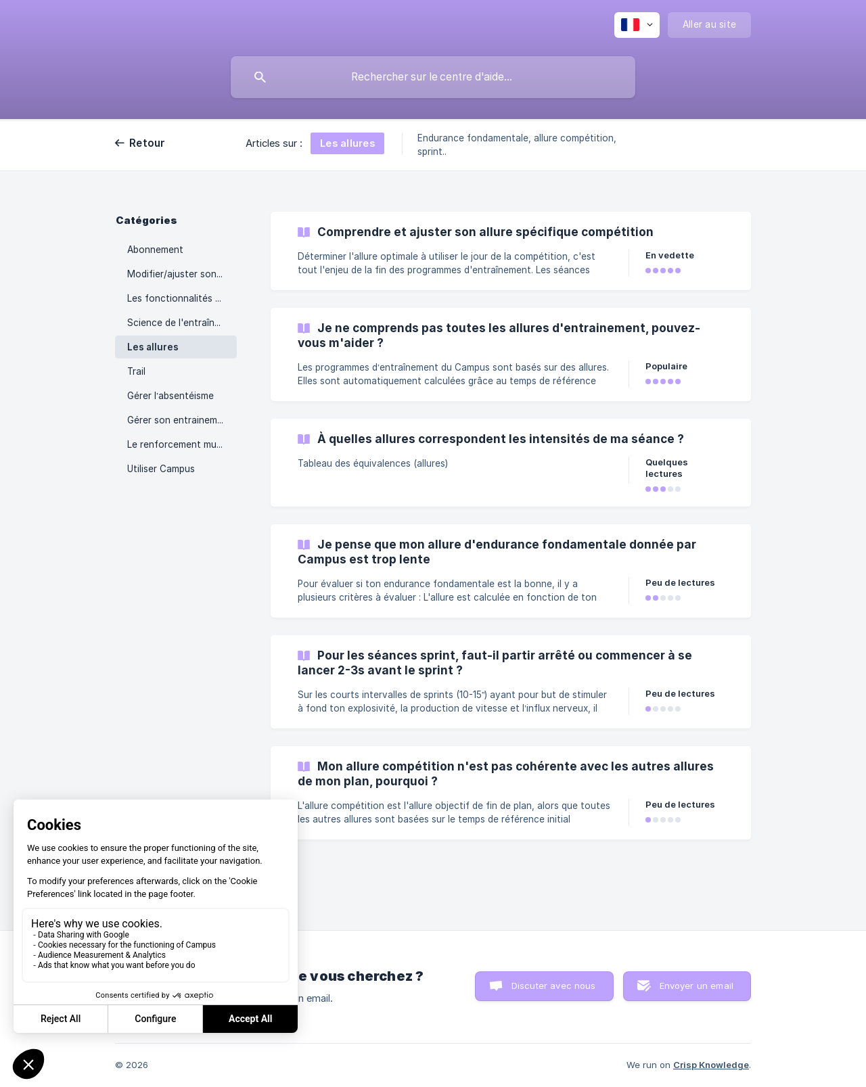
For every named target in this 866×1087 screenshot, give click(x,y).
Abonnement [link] (155, 249)
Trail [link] (136, 371)
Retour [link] (147, 143)
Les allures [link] (153, 347)
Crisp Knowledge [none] (711, 1064)
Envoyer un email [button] (696, 985)
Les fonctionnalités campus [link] (182, 298)
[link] (511, 251)
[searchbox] (433, 77)
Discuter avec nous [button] (553, 985)
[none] (637, 25)
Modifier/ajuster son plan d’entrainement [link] (182, 274)
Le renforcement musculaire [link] (182, 444)
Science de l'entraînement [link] (182, 322)
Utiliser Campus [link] (161, 468)
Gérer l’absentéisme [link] (170, 395)
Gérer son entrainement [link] (179, 420)
